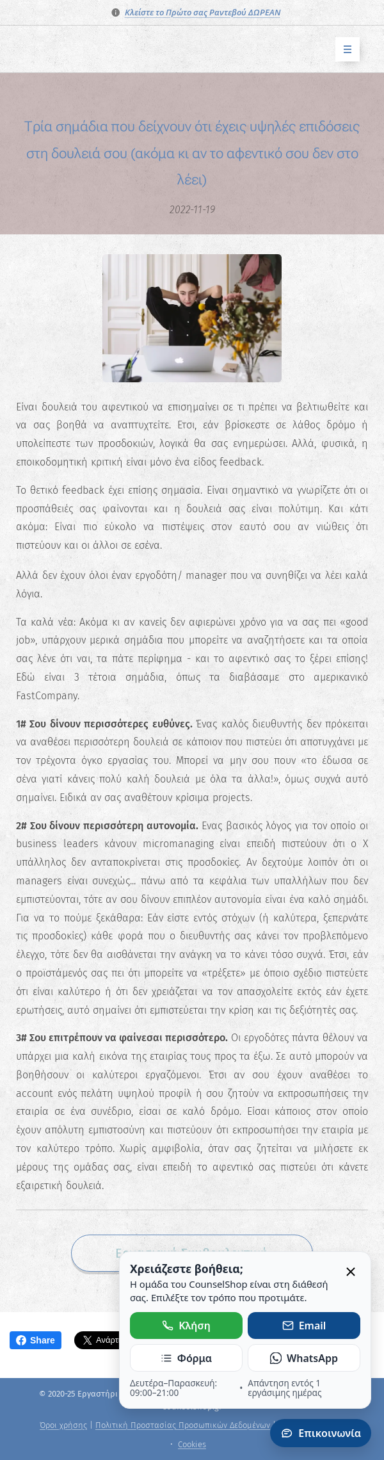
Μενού (343, 49)
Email (304, 1325)
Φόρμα (186, 1358)
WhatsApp (304, 1358)
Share (35, 1340)
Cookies (192, 1444)
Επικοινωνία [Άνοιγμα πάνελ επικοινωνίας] (320, 1433)
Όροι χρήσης (63, 1425)
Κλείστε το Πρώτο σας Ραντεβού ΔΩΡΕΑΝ (202, 12)
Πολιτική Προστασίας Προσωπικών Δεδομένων (182, 1425)
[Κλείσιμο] (350, 1272)
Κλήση (186, 1325)
